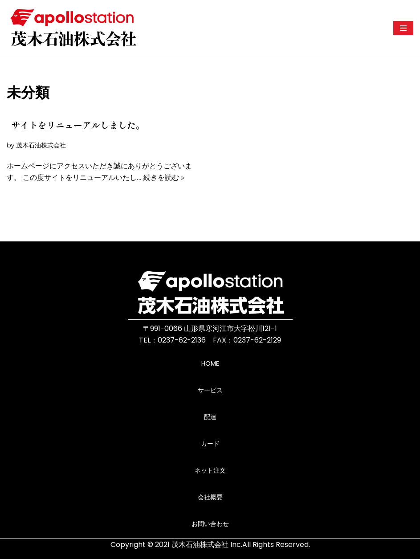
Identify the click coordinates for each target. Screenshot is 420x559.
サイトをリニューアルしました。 (78, 124)
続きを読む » (163, 177)
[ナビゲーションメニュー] (403, 28)
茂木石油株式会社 (41, 145)
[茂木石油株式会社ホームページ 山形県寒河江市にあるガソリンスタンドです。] (73, 28)
